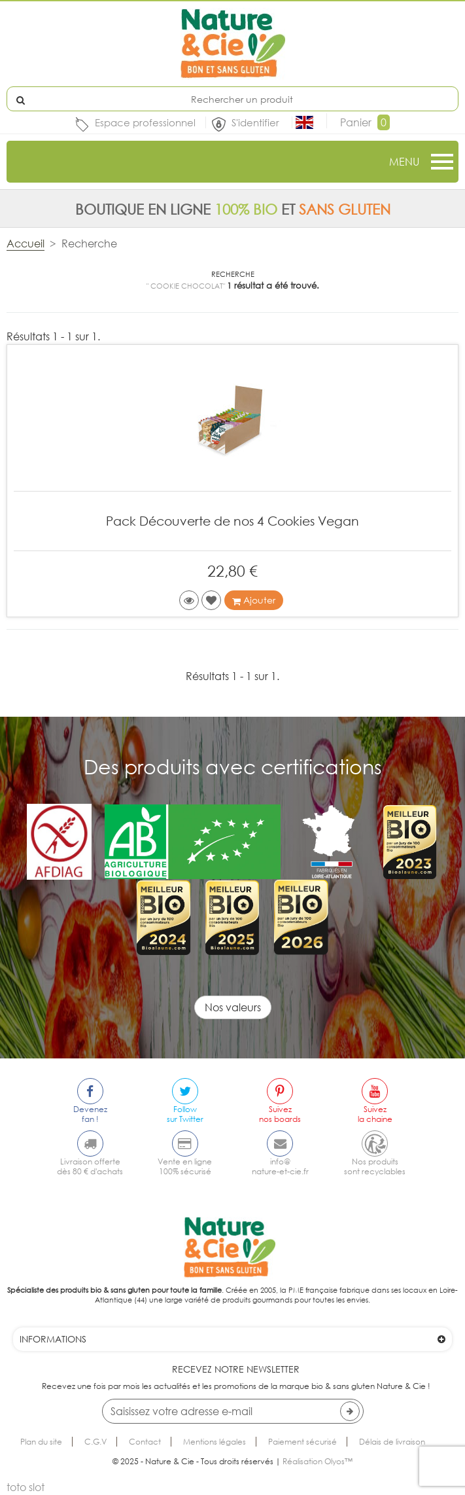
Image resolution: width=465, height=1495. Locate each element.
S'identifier (257, 122)
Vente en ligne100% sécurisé (185, 1166)
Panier (365, 122)
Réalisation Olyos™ (318, 1461)
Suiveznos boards (280, 1114)
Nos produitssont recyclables (374, 1166)
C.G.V (95, 1442)
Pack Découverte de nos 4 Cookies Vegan (232, 520)
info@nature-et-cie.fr (280, 1166)
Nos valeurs (233, 1007)
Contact (145, 1442)
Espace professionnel (145, 122)
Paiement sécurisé (302, 1442)
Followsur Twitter (185, 1114)
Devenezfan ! (90, 1114)
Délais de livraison (392, 1442)
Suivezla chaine (375, 1114)
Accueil (25, 243)
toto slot (25, 1487)
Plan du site (41, 1442)
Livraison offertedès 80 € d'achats (90, 1166)
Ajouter (253, 600)
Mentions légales (214, 1442)
